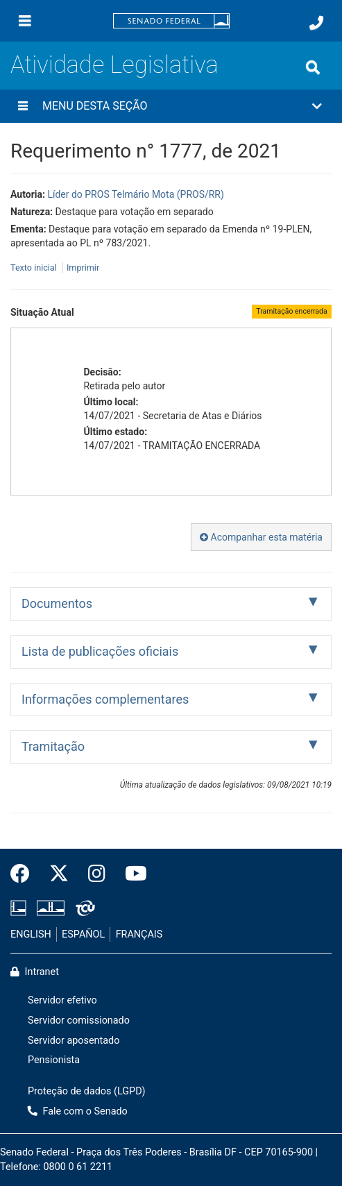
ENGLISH (30, 934)
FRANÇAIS (139, 934)
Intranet (34, 972)
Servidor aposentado (73, 1041)
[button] (171, 106)
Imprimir (83, 267)
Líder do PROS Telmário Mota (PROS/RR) (135, 194)
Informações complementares (105, 699)
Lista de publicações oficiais (100, 651)
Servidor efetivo (62, 1000)
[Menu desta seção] (23, 106)
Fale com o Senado (78, 1111)
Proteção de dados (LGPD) (87, 1091)
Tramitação (53, 746)
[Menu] (25, 20)
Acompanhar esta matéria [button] (261, 537)
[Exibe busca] (313, 67)
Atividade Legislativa (114, 64)
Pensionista (54, 1060)
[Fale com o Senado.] (316, 23)
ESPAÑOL (83, 934)
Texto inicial (34, 267)
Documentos (57, 603)
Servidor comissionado (79, 1020)
